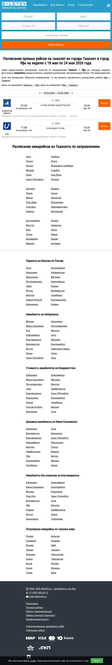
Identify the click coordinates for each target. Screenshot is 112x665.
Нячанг (29, 165)
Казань (55, 286)
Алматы (30, 211)
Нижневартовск (59, 206)
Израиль (55, 568)
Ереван (55, 304)
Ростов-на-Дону (34, 406)
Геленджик (57, 518)
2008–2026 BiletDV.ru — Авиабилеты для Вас (52, 588)
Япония (55, 563)
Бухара (54, 220)
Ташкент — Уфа (31, 85)
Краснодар (31, 272)
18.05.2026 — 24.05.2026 (56, 92)
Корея (29, 568)
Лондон (55, 179)
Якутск (29, 290)
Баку (28, 229)
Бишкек (55, 188)
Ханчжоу (30, 188)
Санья (54, 193)
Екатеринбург (33, 220)
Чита (53, 357)
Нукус (54, 229)
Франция (30, 554)
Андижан (56, 243)
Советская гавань (60, 348)
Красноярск (57, 202)
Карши (54, 238)
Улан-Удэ (31, 496)
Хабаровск (31, 375)
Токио (54, 353)
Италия (30, 545)
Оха (28, 330)
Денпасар (56, 197)
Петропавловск (34, 281)
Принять (97, 661)
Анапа (54, 465)
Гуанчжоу (31, 206)
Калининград (58, 272)
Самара (30, 509)
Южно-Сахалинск (35, 325)
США (53, 545)
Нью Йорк (56, 174)
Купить (104, 103)
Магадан (55, 277)
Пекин (29, 193)
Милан (29, 197)
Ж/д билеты (57, 4)
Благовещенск (58, 299)
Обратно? (83, 25)
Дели (28, 174)
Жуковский (57, 211)
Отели (71, 4)
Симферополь (58, 388)
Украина (55, 540)
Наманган (56, 225)
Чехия (29, 572)
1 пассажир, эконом (56, 35)
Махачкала (32, 277)
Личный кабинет (34, 607)
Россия (29, 536)
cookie (33, 661)
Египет (29, 558)
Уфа (28, 456)
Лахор (29, 234)
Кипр (53, 572)
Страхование (85, 4)
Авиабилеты (40, 4)
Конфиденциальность (37, 619)
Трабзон (55, 156)
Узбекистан (57, 558)
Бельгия (55, 536)
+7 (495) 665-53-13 (38, 592)
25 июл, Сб (28, 25)
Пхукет (29, 161)
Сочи (28, 267)
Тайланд (55, 549)
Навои (54, 234)
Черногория (57, 554)
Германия (31, 540)
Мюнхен (30, 243)
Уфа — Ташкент (70, 85)
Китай (29, 563)
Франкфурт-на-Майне (62, 165)
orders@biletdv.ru (38, 596)
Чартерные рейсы (35, 630)
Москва (30, 170)
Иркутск (30, 225)
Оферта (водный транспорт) (40, 615)
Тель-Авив (31, 202)
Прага (54, 161)
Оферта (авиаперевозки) (39, 611)
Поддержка (32, 603)
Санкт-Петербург (35, 179)
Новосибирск (58, 281)
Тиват (29, 286)
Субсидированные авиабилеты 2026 (45, 626)
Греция (29, 549)
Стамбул (55, 170)
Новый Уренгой (34, 299)
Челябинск (56, 295)
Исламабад (32, 238)
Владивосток (58, 290)
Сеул (28, 156)
